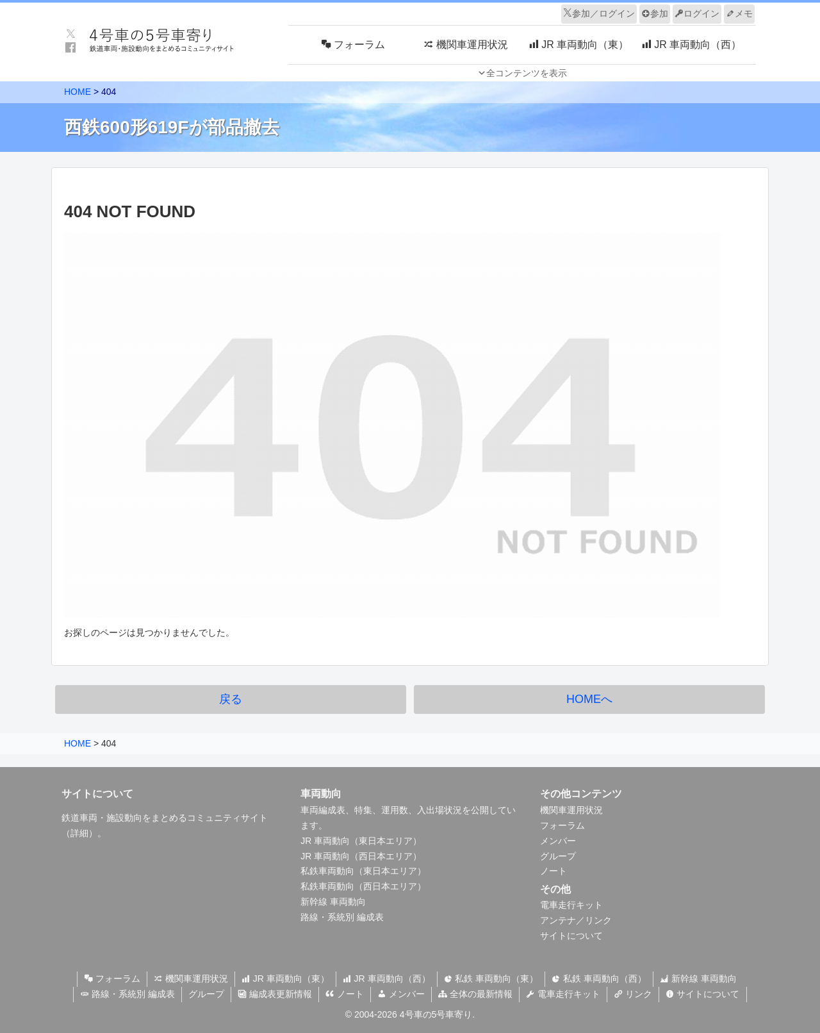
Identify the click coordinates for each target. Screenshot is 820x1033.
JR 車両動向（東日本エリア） (361, 841)
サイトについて (571, 935)
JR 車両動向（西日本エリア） (361, 856)
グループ (558, 856)
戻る (230, 699)
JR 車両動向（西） (386, 978)
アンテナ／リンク (576, 920)
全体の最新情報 (475, 994)
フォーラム (562, 825)
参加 (654, 13)
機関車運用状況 (571, 810)
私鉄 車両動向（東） (491, 978)
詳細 (79, 833)
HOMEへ (589, 699)
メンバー (558, 841)
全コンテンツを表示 (526, 73)
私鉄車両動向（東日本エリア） (363, 871)
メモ (739, 13)
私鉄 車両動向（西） (599, 978)
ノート (553, 871)
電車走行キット (571, 905)
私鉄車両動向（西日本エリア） (363, 886)
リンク (633, 994)
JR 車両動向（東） (285, 978)
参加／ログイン (599, 13)
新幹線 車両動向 (333, 902)
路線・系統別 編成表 (342, 917)
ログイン (697, 13)
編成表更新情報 (275, 994)
